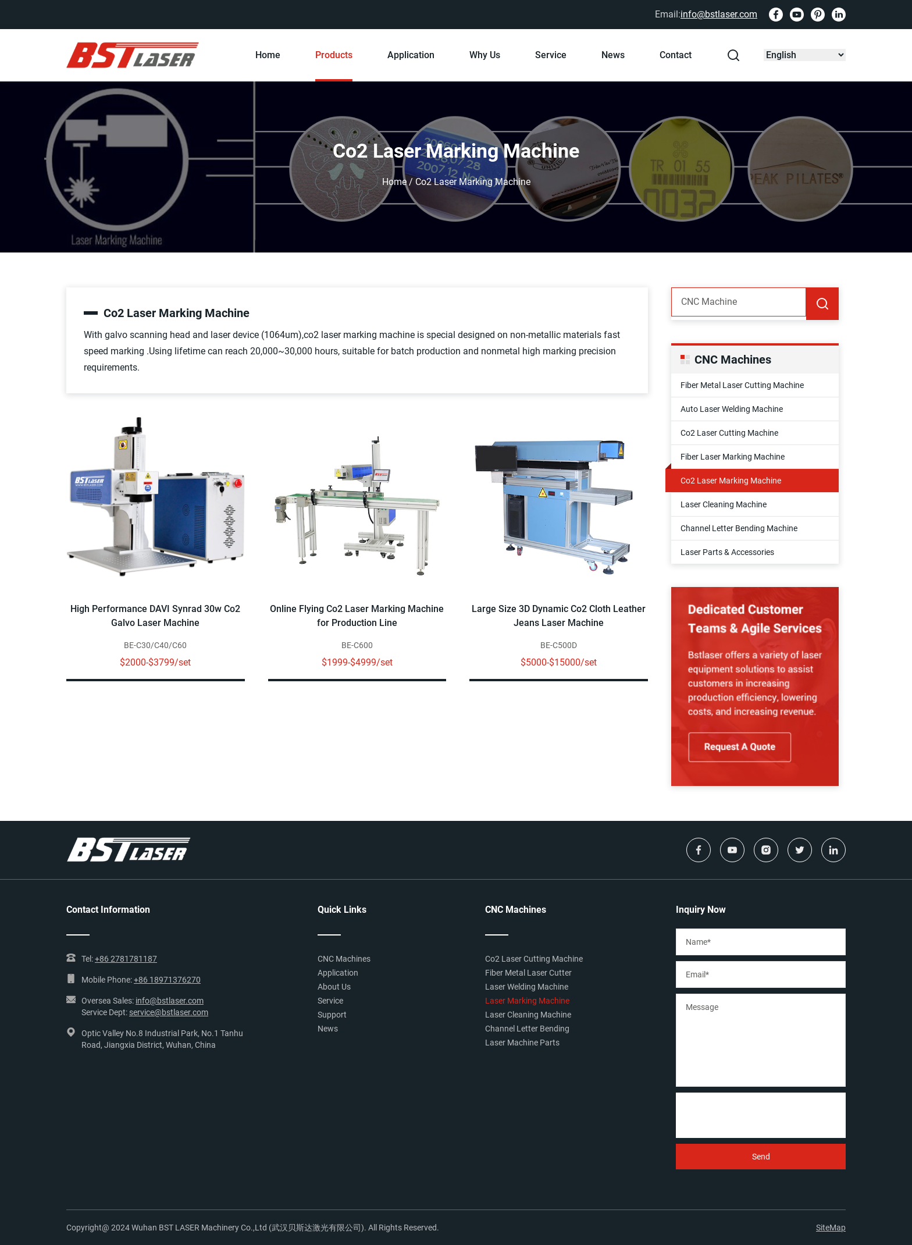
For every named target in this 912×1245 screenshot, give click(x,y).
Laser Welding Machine (526, 986)
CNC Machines (344, 958)
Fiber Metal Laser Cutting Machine (742, 385)
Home (267, 55)
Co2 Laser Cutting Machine (729, 432)
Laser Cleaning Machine (724, 504)
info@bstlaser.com (719, 14)
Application (410, 55)
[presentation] (764, 1115)
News (613, 55)
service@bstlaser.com (168, 1012)
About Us (334, 986)
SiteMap (831, 1227)
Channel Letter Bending (527, 1028)
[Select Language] (805, 55)
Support (332, 1014)
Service (551, 55)
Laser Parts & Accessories (727, 552)
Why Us (484, 55)
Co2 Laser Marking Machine (731, 480)
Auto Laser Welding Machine (732, 409)
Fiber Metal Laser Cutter (528, 972)
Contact (676, 55)
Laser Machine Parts (522, 1042)
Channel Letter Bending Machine (739, 528)
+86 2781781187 (126, 958)
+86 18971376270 (167, 979)
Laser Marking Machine (527, 1000)
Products (333, 55)
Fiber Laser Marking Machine (733, 456)
